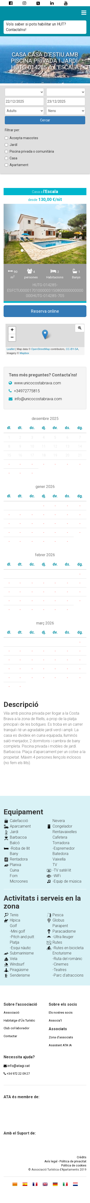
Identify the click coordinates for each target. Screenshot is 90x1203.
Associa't (55, 1020)
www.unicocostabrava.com (37, 383)
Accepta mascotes (21, 138)
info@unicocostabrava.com (38, 399)
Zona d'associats (61, 1037)
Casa (11, 158)
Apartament (16, 165)
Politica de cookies (73, 1165)
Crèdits (81, 1157)
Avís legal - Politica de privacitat (65, 1161)
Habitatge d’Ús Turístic (19, 1020)
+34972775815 (27, 391)
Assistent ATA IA (60, 1045)
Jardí (11, 145)
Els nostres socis (60, 1012)
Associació (11, 1012)
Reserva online (45, 311)
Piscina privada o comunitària (29, 151)
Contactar (10, 1036)
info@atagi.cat (18, 1066)
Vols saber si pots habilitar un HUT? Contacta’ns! (36, 27)
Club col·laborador (16, 1028)
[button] (10, 233)
